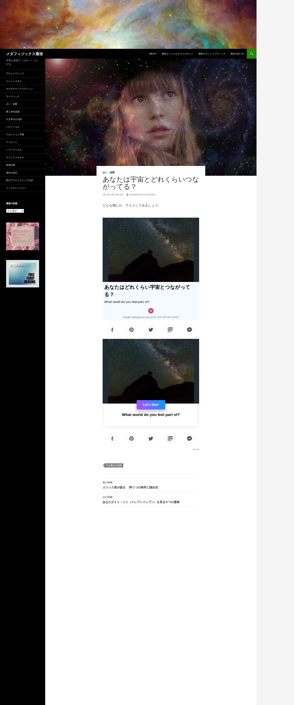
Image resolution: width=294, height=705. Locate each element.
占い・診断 (109, 172)
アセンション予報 (15, 134)
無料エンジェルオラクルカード (177, 53)
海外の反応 (11, 172)
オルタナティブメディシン (19, 88)
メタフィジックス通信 (24, 53)
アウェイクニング (15, 73)
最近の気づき (237, 53)
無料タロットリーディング (212, 53)
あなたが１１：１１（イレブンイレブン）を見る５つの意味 (151, 499)
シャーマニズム (14, 149)
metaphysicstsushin (142, 194)
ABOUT (153, 53)
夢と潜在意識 (13, 111)
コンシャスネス (14, 81)
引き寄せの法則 (114, 465)
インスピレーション (16, 188)
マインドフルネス (15, 157)
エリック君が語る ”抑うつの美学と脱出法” (151, 484)
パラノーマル (13, 127)
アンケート (11, 142)
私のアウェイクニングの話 (19, 180)
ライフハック (13, 96)
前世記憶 (10, 165)
